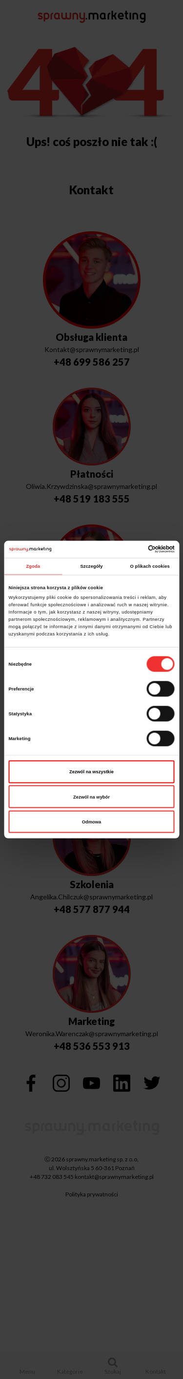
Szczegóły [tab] (91, 566)
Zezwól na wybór (91, 796)
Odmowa (92, 822)
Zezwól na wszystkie (91, 771)
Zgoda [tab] (33, 566)
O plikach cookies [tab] (150, 566)
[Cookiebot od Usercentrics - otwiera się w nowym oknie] (132, 549)
